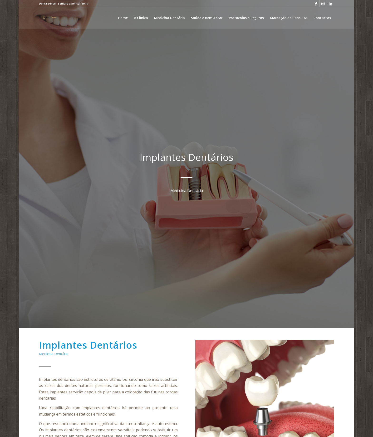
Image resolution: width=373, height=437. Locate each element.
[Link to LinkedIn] (330, 3)
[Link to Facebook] (316, 3)
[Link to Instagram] (323, 3)
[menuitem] (123, 18)
